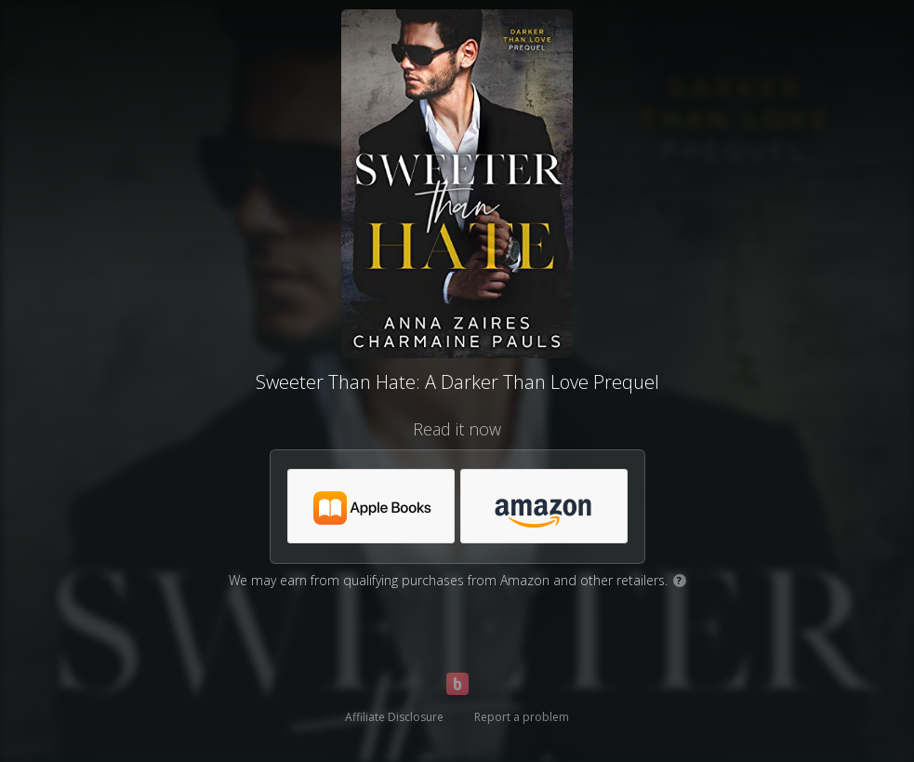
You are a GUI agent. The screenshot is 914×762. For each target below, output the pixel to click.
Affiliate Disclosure (394, 717)
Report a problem (521, 717)
